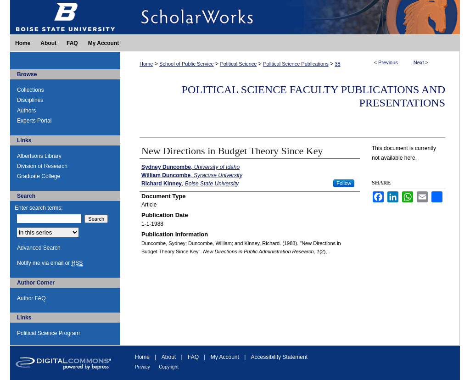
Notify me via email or (50, 263)
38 (337, 64)
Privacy (142, 366)
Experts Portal (34, 120)
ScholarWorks (290, 17)
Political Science (238, 64)
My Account (225, 357)
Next (419, 62)
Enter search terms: (39, 208)
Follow (343, 183)
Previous (388, 62)
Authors (26, 110)
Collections (30, 90)
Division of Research (42, 166)
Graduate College (38, 176)
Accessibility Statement (279, 357)
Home (146, 64)
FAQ (193, 357)
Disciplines (30, 100)
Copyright (169, 366)
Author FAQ (31, 298)
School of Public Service (186, 64)
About (169, 357)
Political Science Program (48, 333)
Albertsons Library (39, 156)
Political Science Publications (295, 64)
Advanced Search (39, 248)
